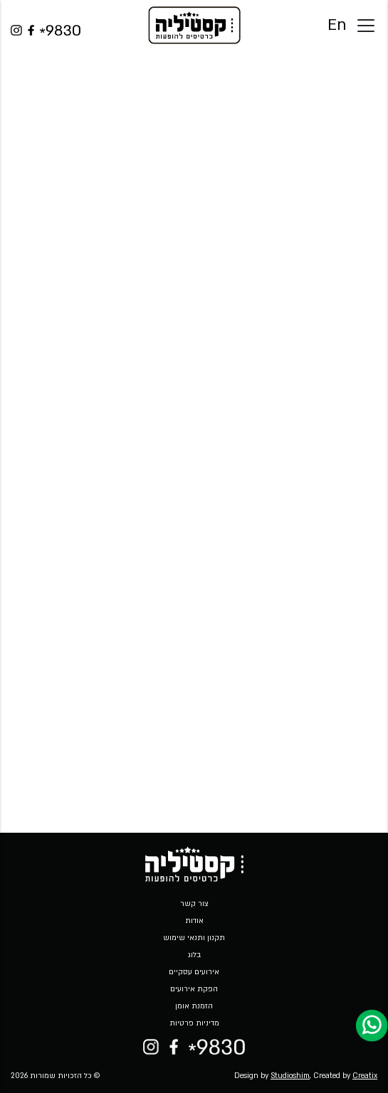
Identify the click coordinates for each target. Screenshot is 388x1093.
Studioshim (290, 1076)
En (336, 25)
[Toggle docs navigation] (366, 25)
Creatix (364, 1076)
